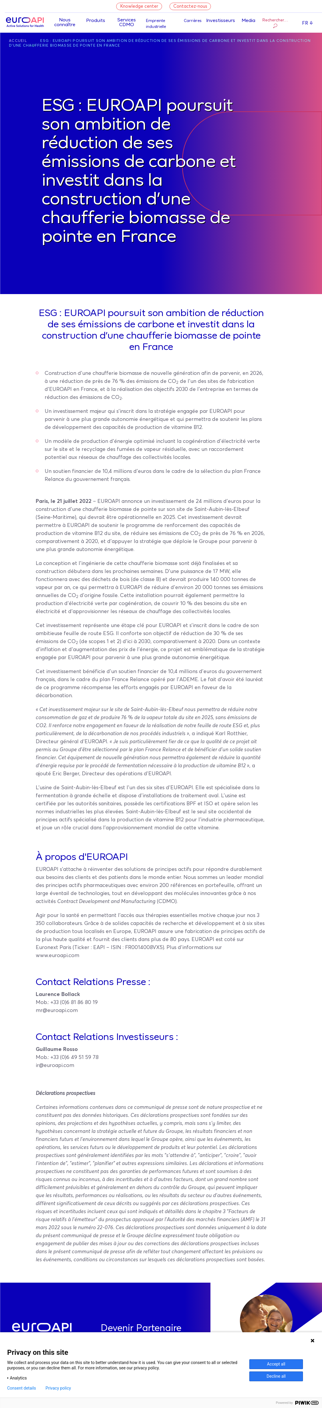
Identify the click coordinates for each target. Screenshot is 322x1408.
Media (248, 20)
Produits (95, 20)
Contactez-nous (190, 6)
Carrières (192, 21)
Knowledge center (139, 6)
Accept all (276, 1364)
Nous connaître (64, 22)
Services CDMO (126, 22)
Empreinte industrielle (156, 24)
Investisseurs (220, 20)
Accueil (18, 41)
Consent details (21, 1388)
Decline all (276, 1376)
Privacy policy (58, 1388)
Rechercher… (275, 23)
